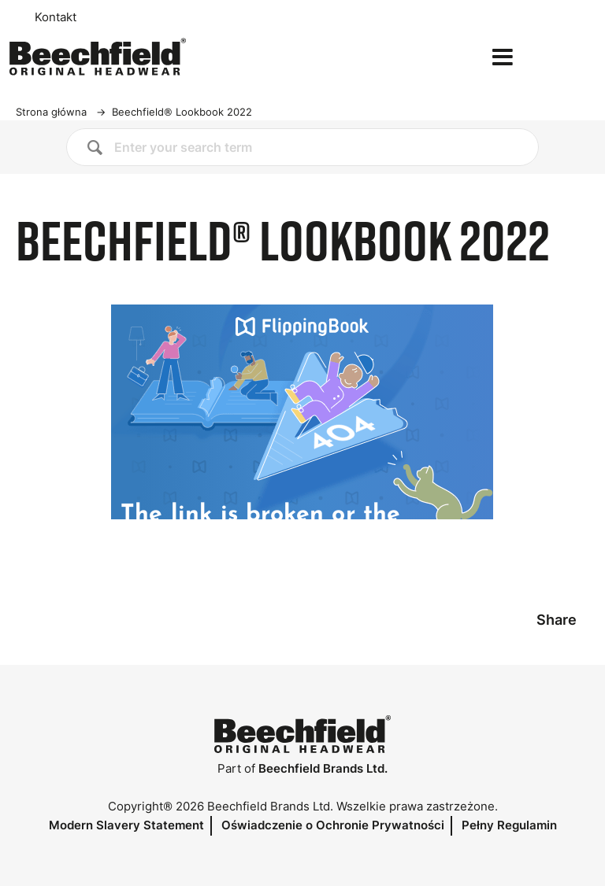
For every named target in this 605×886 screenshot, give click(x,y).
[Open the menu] (502, 57)
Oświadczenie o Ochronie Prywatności (332, 825)
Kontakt (55, 17)
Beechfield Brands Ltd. (323, 768)
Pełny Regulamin (509, 825)
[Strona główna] (97, 56)
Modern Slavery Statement (126, 825)
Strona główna (51, 111)
